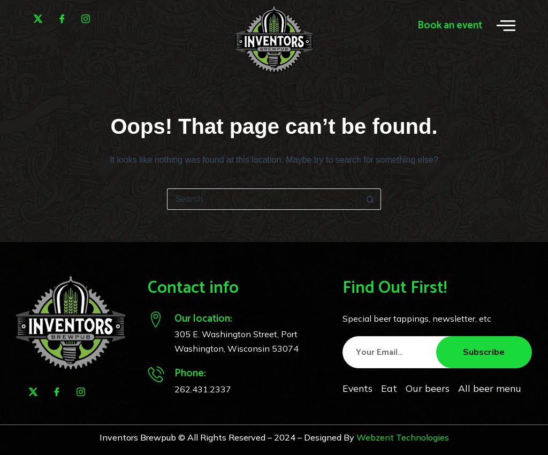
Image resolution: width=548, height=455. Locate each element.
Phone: (190, 373)
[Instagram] (86, 19)
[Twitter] (38, 19)
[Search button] (370, 199)
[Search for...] (263, 199)
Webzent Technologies (402, 437)
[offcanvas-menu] (506, 25)
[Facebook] (62, 19)
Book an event (449, 25)
